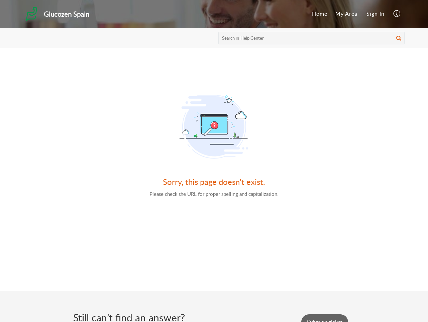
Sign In (375, 13)
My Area (346, 13)
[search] (311, 38)
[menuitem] (320, 14)
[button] (397, 14)
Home (319, 13)
